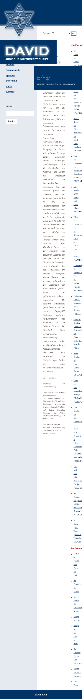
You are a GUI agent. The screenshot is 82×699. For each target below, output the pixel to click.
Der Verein (11, 80)
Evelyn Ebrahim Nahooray (78, 672)
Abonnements (13, 70)
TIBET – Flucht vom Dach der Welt (76, 564)
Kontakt (10, 91)
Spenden (10, 75)
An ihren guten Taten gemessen (77, 527)
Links (9, 86)
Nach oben (41, 694)
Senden (11, 121)
